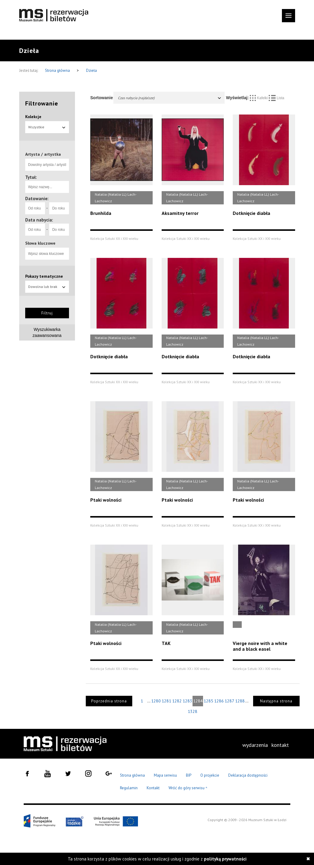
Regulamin (129, 787)
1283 (187, 701)
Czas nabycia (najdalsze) (170, 98)
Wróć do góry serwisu (188, 788)
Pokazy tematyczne (44, 276)
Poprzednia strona (109, 701)
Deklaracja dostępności (248, 775)
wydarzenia (255, 744)
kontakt (280, 744)
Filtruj (47, 313)
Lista (276, 98)
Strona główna (58, 70)
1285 (208, 701)
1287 (229, 701)
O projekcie (209, 775)
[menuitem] (255, 745)
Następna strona (276, 701)
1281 (166, 701)
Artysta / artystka (43, 154)
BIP (188, 775)
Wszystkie (47, 127)
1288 (240, 701)
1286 (219, 701)
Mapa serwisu (165, 775)
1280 (156, 701)
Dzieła (91, 70)
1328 (192, 711)
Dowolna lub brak (47, 286)
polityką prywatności (225, 859)
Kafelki (259, 98)
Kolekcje (33, 116)
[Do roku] (59, 208)
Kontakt (153, 787)
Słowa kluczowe (40, 243)
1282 (177, 701)
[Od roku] (35, 208)
